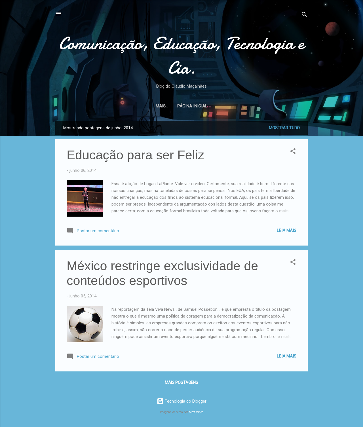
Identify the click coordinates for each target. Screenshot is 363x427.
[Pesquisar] (304, 15)
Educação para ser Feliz (135, 155)
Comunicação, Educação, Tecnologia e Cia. (181, 55)
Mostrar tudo (284, 127)
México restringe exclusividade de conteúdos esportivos (162, 273)
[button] (293, 152)
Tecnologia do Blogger (181, 401)
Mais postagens (181, 382)
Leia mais (286, 230)
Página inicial (181, 106)
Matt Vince (196, 412)
